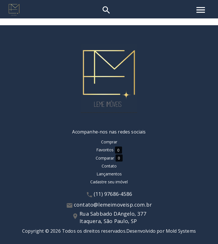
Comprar (109, 142)
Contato (109, 166)
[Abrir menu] (201, 10)
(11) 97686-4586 (113, 193)
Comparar (109, 158)
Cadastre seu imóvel (109, 181)
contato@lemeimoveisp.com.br (113, 204)
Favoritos (109, 150)
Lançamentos (109, 174)
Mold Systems (181, 231)
